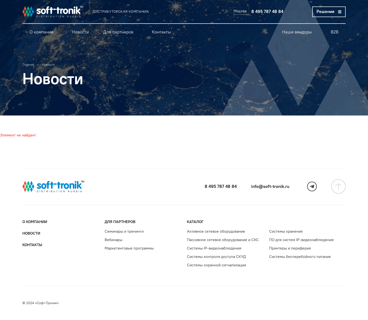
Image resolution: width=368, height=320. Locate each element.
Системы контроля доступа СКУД (216, 256)
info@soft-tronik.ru (270, 186)
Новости (31, 233)
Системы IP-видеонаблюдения (214, 248)
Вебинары (113, 239)
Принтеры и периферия (290, 248)
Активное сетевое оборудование (216, 231)
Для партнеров (120, 221)
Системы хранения (286, 231)
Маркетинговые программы (129, 248)
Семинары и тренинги (124, 231)
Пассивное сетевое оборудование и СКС (223, 239)
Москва (240, 11)
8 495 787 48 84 (267, 11)
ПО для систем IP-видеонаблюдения (301, 239)
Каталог (195, 221)
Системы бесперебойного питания (300, 256)
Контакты (32, 245)
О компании (34, 221)
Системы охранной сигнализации (216, 265)
